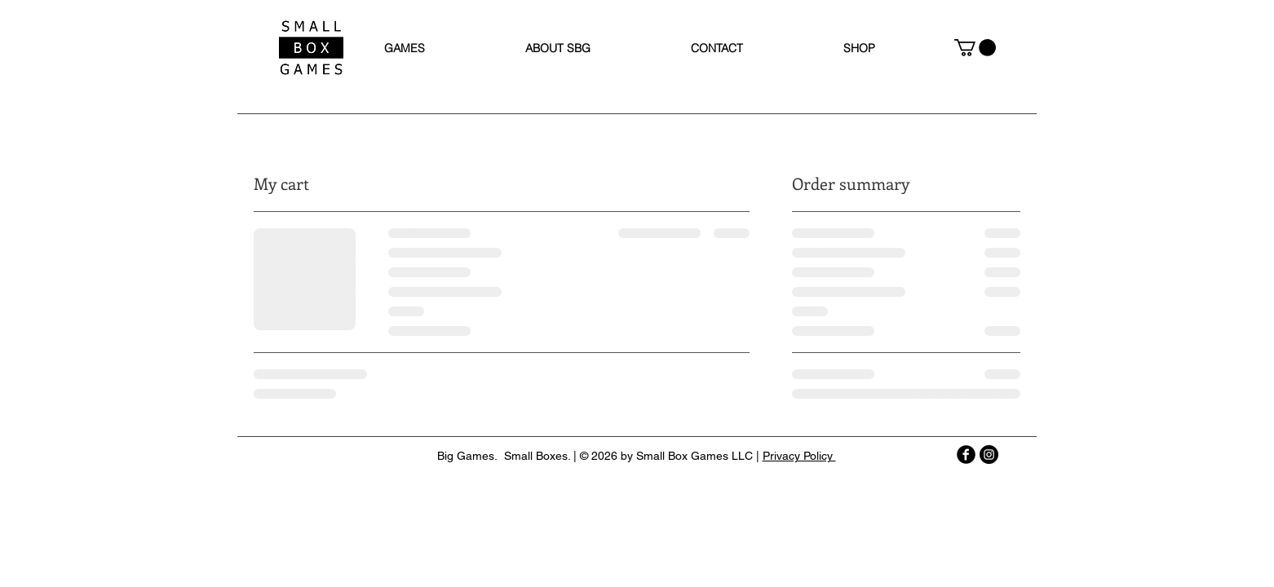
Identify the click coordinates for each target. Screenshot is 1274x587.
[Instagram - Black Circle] (989, 454)
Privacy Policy (799, 455)
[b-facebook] (966, 454)
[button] (975, 47)
